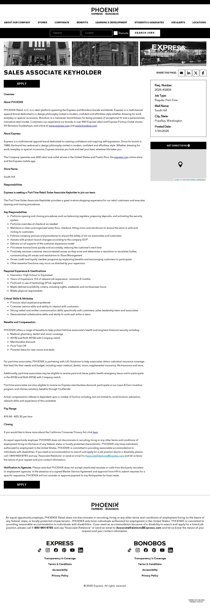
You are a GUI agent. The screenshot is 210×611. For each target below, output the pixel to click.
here (95, 432)
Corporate (62, 22)
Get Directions (178, 146)
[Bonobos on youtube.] (162, 550)
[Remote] (116, 33)
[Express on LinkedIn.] (80, 550)
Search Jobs (145, 33)
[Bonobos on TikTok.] (129, 550)
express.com (121, 157)
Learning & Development (111, 22)
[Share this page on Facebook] (203, 73)
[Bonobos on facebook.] (146, 550)
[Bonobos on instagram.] (137, 550)
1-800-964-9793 (42, 528)
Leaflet (176, 180)
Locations (199, 22)
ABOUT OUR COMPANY (17, 22)
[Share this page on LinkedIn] (188, 73)
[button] (109, 33)
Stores (42, 22)
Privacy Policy (60, 576)
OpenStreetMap (189, 180)
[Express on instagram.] (47, 550)
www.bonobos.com (86, 126)
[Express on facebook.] (56, 550)
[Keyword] (65, 33)
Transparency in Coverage (60, 559)
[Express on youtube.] (72, 550)
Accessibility (60, 570)
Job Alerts (178, 22)
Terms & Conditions (60, 564)
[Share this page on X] (196, 73)
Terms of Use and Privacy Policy (196, 601)
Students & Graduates (149, 22)
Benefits (82, 22)
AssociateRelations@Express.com (104, 456)
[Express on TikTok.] (39, 550)
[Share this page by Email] (181, 73)
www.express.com (59, 126)
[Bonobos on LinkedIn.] (170, 550)
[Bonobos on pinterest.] (154, 550)
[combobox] (97, 33)
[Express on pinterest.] (64, 550)
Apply (22, 84)
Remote (123, 33)
